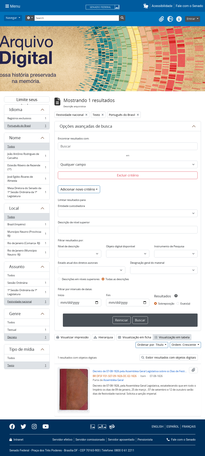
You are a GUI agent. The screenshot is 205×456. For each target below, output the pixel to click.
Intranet (16, 439)
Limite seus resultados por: (27, 99)
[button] (146, 6)
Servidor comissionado (90, 439)
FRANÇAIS (189, 426)
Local (14, 208)
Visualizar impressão (72, 337)
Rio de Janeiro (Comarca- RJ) (26, 244)
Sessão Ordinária (26, 284)
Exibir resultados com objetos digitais (168, 357)
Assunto (16, 266)
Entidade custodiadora (71, 206)
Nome (15, 137)
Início (61, 295)
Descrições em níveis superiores (80, 279)
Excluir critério (128, 175)
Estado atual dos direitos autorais (78, 263)
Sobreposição (166, 303)
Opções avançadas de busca (86, 126)
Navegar (12, 18)
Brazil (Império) (26, 225)
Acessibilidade (162, 6)
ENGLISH (158, 426)
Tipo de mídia (21, 349)
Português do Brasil (26, 126)
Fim (108, 295)
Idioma (15, 109)
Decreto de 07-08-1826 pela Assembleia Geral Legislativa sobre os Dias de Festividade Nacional (140, 371)
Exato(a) (185, 303)
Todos (11, 146)
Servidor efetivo (62, 439)
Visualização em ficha (134, 337)
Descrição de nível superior (74, 222)
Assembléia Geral (113, 380)
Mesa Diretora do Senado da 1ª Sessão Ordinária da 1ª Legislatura (26, 192)
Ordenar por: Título (150, 345)
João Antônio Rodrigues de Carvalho (26, 156)
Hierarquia (103, 337)
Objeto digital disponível (120, 246)
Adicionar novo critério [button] (77, 189)
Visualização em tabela (172, 337)
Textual (26, 331)
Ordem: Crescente (184, 345)
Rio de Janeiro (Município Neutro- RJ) (26, 252)
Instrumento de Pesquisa (169, 246)
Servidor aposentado (121, 439)
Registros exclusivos (26, 119)
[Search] (76, 18)
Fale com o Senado (189, 6)
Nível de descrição (68, 246)
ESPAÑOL (173, 426)
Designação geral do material (147, 263)
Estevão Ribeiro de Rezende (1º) (26, 167)
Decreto (26, 338)
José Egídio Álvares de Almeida (26, 178)
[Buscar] (128, 146)
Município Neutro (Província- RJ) (26, 234)
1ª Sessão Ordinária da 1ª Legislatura (26, 292)
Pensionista (145, 439)
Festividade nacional (26, 302)
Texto (26, 366)
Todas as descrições (117, 279)
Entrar (191, 19)
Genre (15, 313)
